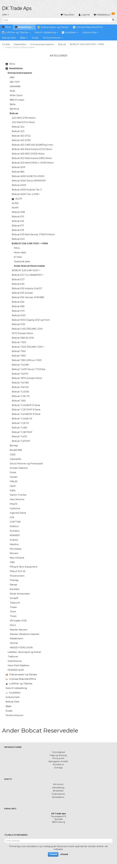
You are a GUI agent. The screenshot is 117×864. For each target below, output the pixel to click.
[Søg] (113, 20)
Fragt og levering (58, 755)
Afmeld (64, 854)
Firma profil (58, 758)
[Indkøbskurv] (104, 14)
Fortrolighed (58, 752)
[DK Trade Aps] (17, 8)
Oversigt (58, 767)
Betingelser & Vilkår (58, 761)
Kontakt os (58, 764)
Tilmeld (53, 854)
